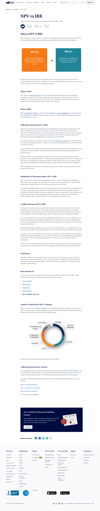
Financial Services (49, 454)
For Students (35, 457)
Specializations (23, 483)
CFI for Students (10, 468)
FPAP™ (20, 457)
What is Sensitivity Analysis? (28, 391)
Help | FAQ (73, 454)
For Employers (48, 464)
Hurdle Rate (25, 287)
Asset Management (63, 470)
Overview (8, 454)
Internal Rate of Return (31, 113)
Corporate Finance (49, 457)
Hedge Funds (61, 472)
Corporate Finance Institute (10, 2)
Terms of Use (76, 503)
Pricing (49, 2)
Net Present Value (35, 95)
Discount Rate (26, 284)
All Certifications (23, 473)
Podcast (86, 463)
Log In (83, 2)
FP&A (59, 454)
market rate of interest (61, 141)
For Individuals (35, 454)
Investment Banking (63, 457)
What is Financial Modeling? (28, 384)
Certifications (20, 2)
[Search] (69, 2)
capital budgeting (62, 113)
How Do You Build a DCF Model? (30, 388)
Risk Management (62, 467)
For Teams (34, 460)
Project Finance (27, 291)
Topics (20, 481)
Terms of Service (85, 503)
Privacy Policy (68, 503)
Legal (72, 457)
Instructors (9, 457)
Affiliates (8, 479)
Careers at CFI (9, 463)
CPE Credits (9, 471)
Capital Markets (62, 460)
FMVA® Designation (73, 371)
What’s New (87, 457)
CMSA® (21, 460)
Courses (28, 2)
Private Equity (61, 475)
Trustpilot (35, 490)
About (43, 2)
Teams (54, 2)
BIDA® (20, 465)
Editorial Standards (11, 465)
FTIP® (20, 471)
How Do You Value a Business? (29, 394)
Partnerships (9, 476)
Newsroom (9, 482)
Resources (36, 2)
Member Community (89, 454)
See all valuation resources (30, 294)
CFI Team (29, 26)
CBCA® (21, 463)
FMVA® (21, 454)
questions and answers (66, 379)
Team (7, 460)
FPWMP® (21, 468)
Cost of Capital (26, 281)
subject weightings (41, 308)
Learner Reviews (10, 473)
